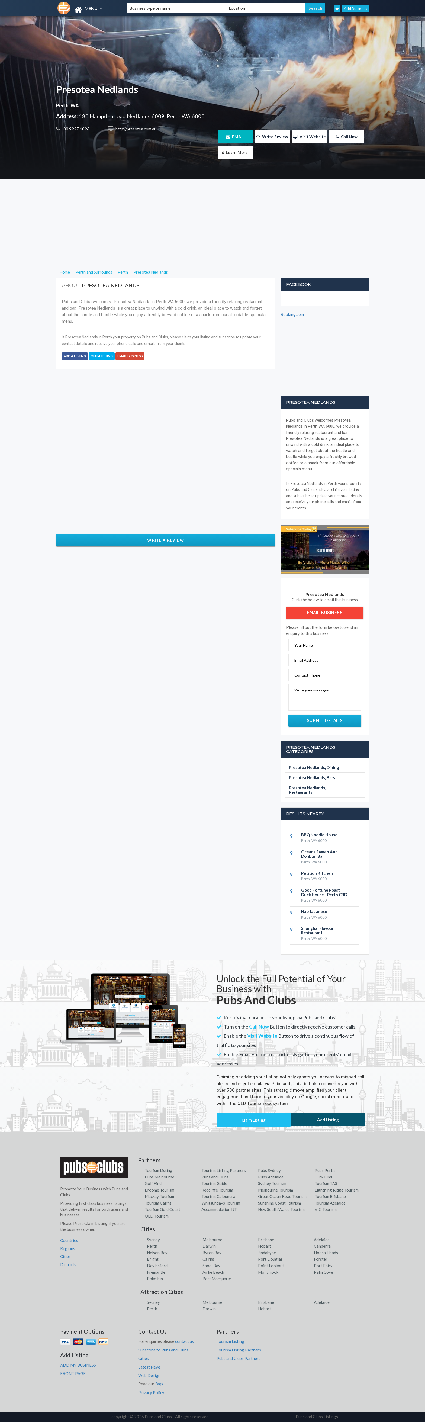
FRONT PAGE (73, 1373)
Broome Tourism (159, 1189)
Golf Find (153, 1183)
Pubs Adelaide (271, 1176)
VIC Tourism (326, 1209)
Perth (152, 1246)
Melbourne (212, 1239)
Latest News (149, 1367)
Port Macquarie (216, 1278)
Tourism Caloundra (218, 1196)
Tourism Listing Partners (223, 1170)
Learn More (235, 152)
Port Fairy (323, 1265)
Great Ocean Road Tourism (282, 1196)
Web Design (149, 1375)
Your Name (303, 645)
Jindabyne (267, 1252)
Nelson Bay (157, 1252)
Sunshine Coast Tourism (279, 1202)
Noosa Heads (326, 1252)
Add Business (355, 8)
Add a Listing (75, 356)
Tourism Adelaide (330, 1202)
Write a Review (165, 540)
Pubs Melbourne (159, 1176)
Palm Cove (323, 1272)
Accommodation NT (219, 1209)
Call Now (347, 136)
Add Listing (328, 1119)
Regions (67, 1248)
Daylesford (157, 1265)
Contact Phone (307, 675)
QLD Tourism (157, 1215)
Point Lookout (271, 1265)
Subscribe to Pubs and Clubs (163, 1349)
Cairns (208, 1259)
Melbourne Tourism (275, 1189)
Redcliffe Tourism (217, 1189)
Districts (68, 1264)
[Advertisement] (212, 231)
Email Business (130, 356)
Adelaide (322, 1239)
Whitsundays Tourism (220, 1202)
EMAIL (235, 136)
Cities (65, 1256)
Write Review (272, 136)
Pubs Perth (325, 1170)
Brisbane (266, 1239)
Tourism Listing (158, 1170)
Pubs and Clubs (214, 1176)
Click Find (323, 1176)
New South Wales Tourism (281, 1209)
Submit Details (325, 720)
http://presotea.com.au (135, 128)
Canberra (322, 1246)
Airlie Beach (213, 1272)
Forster (320, 1259)
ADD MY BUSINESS (78, 1365)
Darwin (209, 1246)
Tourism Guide (214, 1183)
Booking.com (292, 314)
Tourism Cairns (158, 1202)
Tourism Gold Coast (162, 1209)
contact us (184, 1341)
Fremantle (156, 1272)
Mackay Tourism (159, 1196)
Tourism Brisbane (330, 1196)
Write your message (311, 690)
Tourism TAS (326, 1183)
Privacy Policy (151, 1392)
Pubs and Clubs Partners (238, 1358)
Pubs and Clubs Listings (317, 1416)
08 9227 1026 (76, 128)
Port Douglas (270, 1259)
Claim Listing (102, 356)
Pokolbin (155, 1278)
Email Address (306, 660)
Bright (153, 1259)
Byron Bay (211, 1252)
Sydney (153, 1239)
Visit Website (309, 136)
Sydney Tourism (272, 1183)
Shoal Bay (211, 1265)
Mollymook (268, 1272)
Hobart (264, 1246)
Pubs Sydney (269, 1170)
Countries (69, 1240)
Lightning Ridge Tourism (337, 1189)
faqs (159, 1383)
